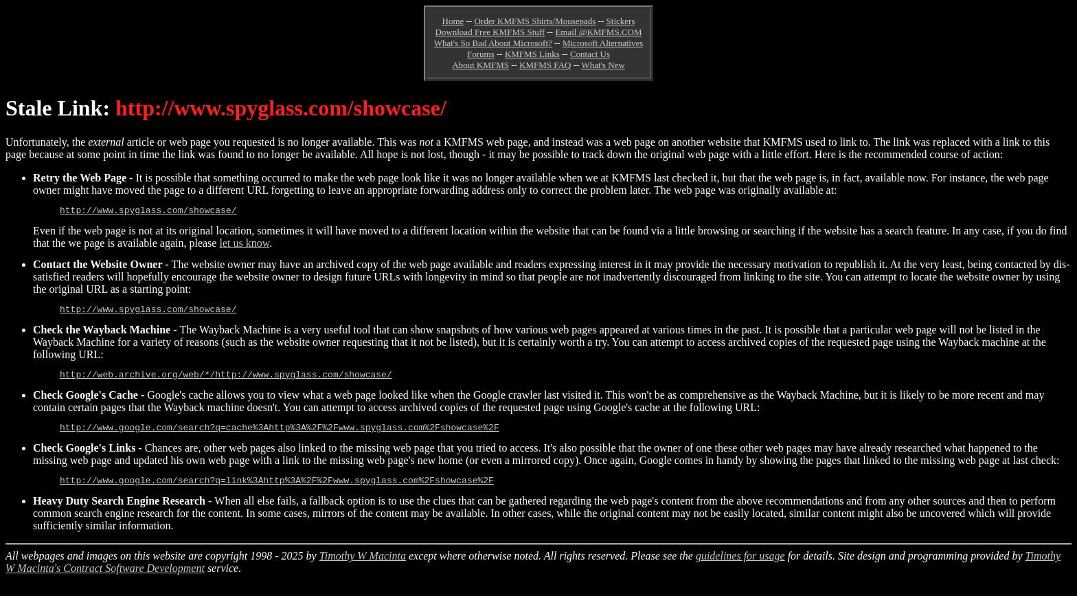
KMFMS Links (532, 54)
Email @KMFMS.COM (598, 32)
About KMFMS (480, 65)
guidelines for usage (740, 566)
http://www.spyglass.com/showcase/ (148, 212)
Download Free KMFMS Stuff (490, 32)
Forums (481, 54)
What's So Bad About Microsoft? (493, 43)
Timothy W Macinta (362, 566)
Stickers (620, 21)
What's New (602, 65)
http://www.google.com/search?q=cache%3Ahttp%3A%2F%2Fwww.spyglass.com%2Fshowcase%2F (279, 435)
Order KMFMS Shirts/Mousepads (535, 21)
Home (453, 21)
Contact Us (590, 54)
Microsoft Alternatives (603, 43)
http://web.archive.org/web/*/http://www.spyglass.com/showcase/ (226, 380)
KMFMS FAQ (545, 65)
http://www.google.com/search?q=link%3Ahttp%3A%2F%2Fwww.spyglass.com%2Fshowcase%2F (277, 490)
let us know (244, 245)
